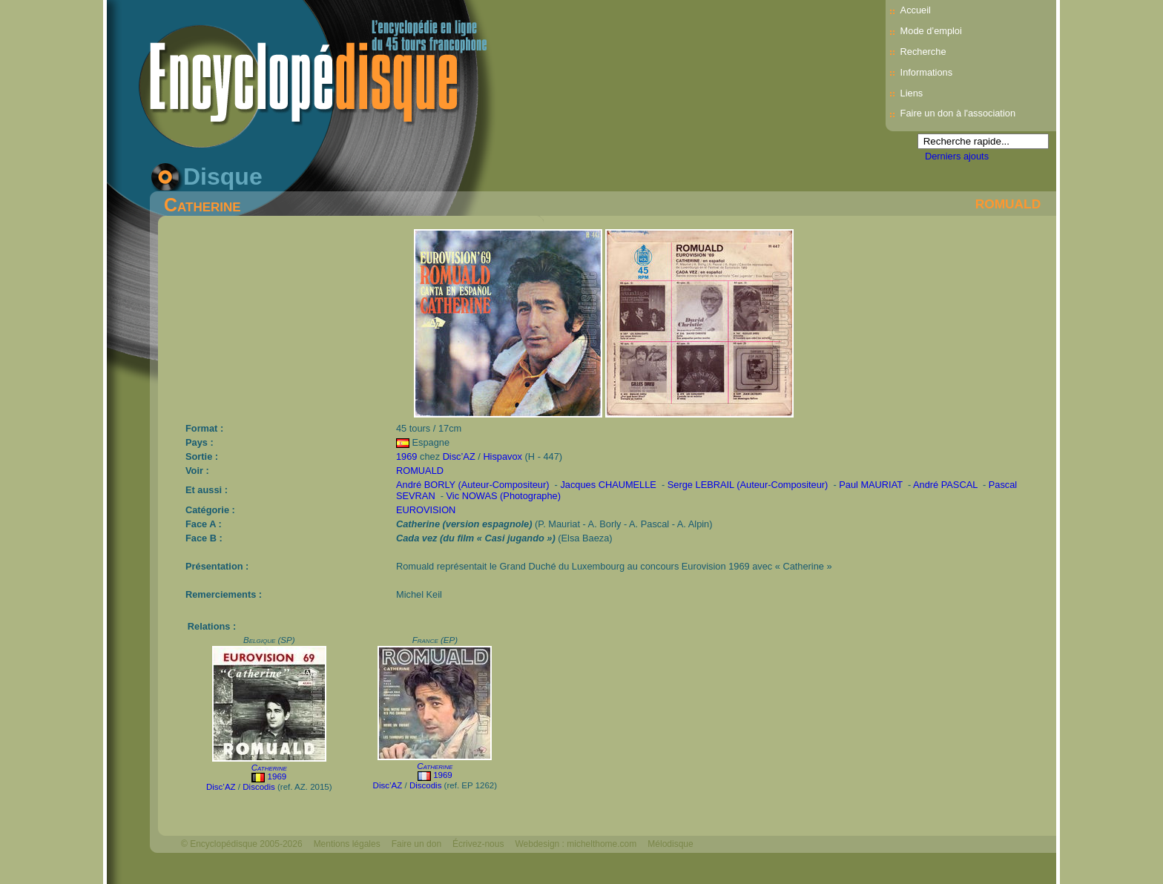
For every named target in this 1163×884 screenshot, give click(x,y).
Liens (911, 93)
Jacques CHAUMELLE (608, 484)
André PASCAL (945, 484)
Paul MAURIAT (871, 484)
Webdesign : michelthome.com (575, 844)
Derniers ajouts (957, 156)
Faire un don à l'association (957, 113)
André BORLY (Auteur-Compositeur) (473, 484)
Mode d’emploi (931, 30)
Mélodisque (670, 844)
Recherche (923, 51)
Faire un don (416, 844)
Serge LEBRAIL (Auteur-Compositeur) (748, 484)
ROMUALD (1008, 204)
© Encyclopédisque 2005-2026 (242, 844)
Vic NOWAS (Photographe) (504, 495)
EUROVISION (425, 509)
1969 (406, 456)
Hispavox (502, 456)
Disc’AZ (459, 456)
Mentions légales (347, 844)
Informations (926, 72)
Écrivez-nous (478, 844)
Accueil (915, 10)
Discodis (259, 786)
